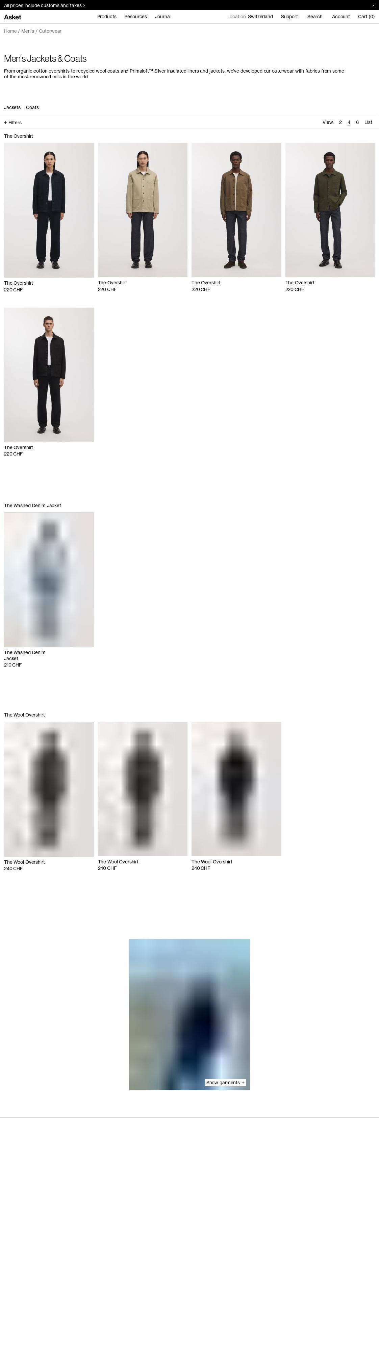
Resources (135, 16)
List (368, 122)
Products (107, 16)
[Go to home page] (12, 17)
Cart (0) (366, 16)
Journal (163, 16)
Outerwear (50, 31)
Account (341, 16)
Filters (13, 122)
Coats (32, 107)
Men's (27, 31)
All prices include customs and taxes (44, 5)
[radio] (340, 123)
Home (10, 31)
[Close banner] (371, 5)
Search (315, 16)
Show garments (225, 1082)
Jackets (12, 107)
